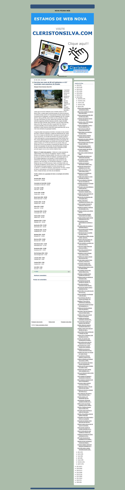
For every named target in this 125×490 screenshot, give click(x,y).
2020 (78, 93)
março (79, 460)
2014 (78, 472)
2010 (78, 480)
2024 (78, 85)
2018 (78, 97)
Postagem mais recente (37, 322)
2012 (78, 476)
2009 (78, 482)
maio (79, 456)
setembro (80, 104)
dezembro (80, 98)
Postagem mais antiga (66, 322)
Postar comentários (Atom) (42, 325)
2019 (78, 95)
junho (79, 454)
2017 (78, 466)
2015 (78, 470)
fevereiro (80, 462)
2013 (78, 474)
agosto (79, 106)
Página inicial (52, 322)
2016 (78, 468)
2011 (78, 478)
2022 (78, 89)
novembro (80, 100)
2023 (78, 87)
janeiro (79, 464)
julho (79, 452)
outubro (80, 102)
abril (79, 458)
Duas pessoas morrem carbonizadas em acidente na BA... (85, 223)
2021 (78, 91)
